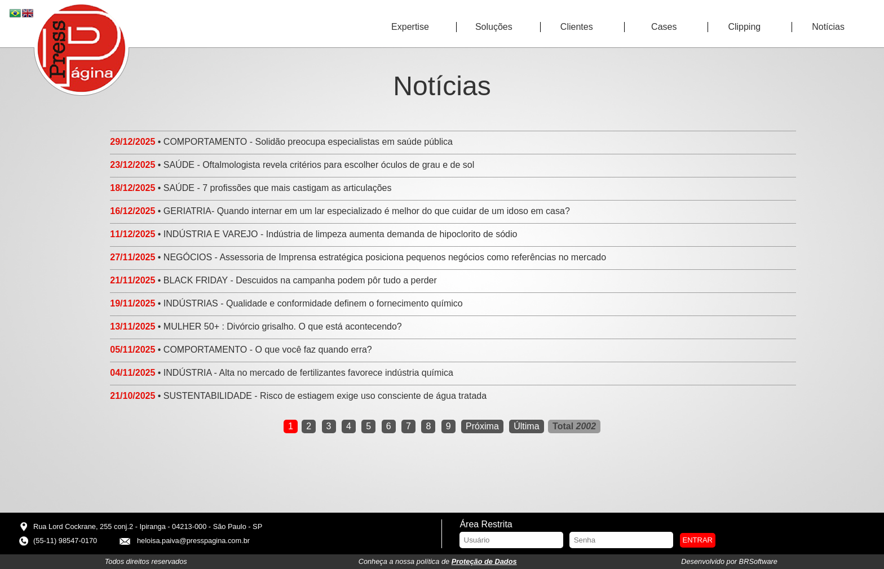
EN (28, 14)
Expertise (410, 27)
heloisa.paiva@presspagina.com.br (193, 540)
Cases (664, 27)
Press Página (82, 48)
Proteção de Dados (484, 561)
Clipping (744, 27)
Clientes (576, 27)
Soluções (493, 27)
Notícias (828, 27)
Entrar (698, 540)
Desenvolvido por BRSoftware (729, 561)
